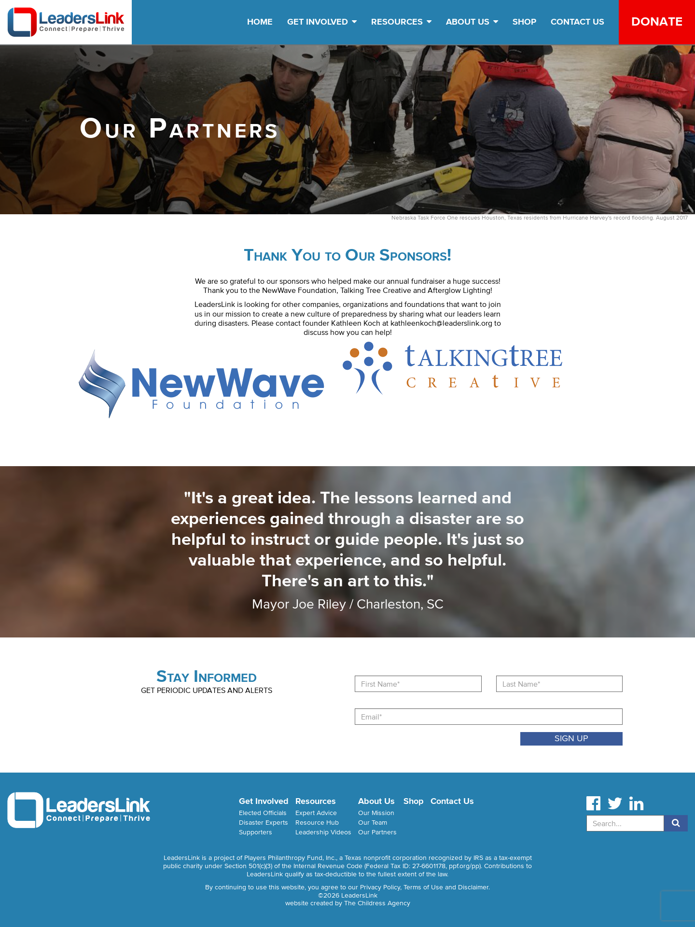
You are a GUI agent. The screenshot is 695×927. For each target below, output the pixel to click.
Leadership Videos (323, 832)
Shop (524, 22)
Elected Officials (263, 812)
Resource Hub (317, 822)
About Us (472, 22)
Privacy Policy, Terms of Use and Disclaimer (424, 887)
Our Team (372, 822)
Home (260, 22)
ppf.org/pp (464, 866)
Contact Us (577, 22)
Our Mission (376, 812)
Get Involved (322, 22)
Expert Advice (316, 812)
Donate (656, 21)
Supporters (255, 832)
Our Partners (377, 832)
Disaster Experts (263, 822)
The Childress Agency (377, 903)
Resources (401, 22)
